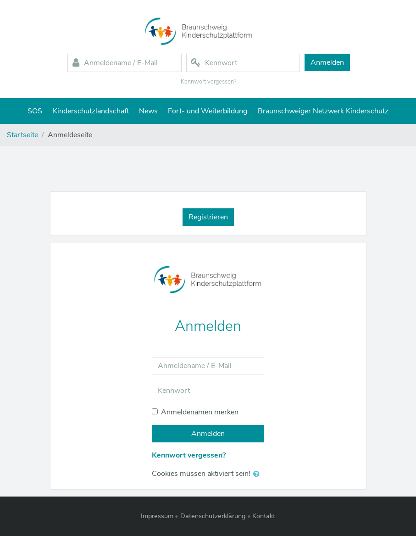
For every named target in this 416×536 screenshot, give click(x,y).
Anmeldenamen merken (200, 412)
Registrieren (208, 217)
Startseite (22, 135)
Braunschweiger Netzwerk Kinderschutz (323, 111)
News (148, 111)
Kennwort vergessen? (209, 82)
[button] (258, 474)
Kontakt (263, 515)
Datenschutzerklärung (213, 515)
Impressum (157, 515)
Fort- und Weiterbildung (207, 111)
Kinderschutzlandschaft (91, 111)
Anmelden (208, 434)
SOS (35, 111)
